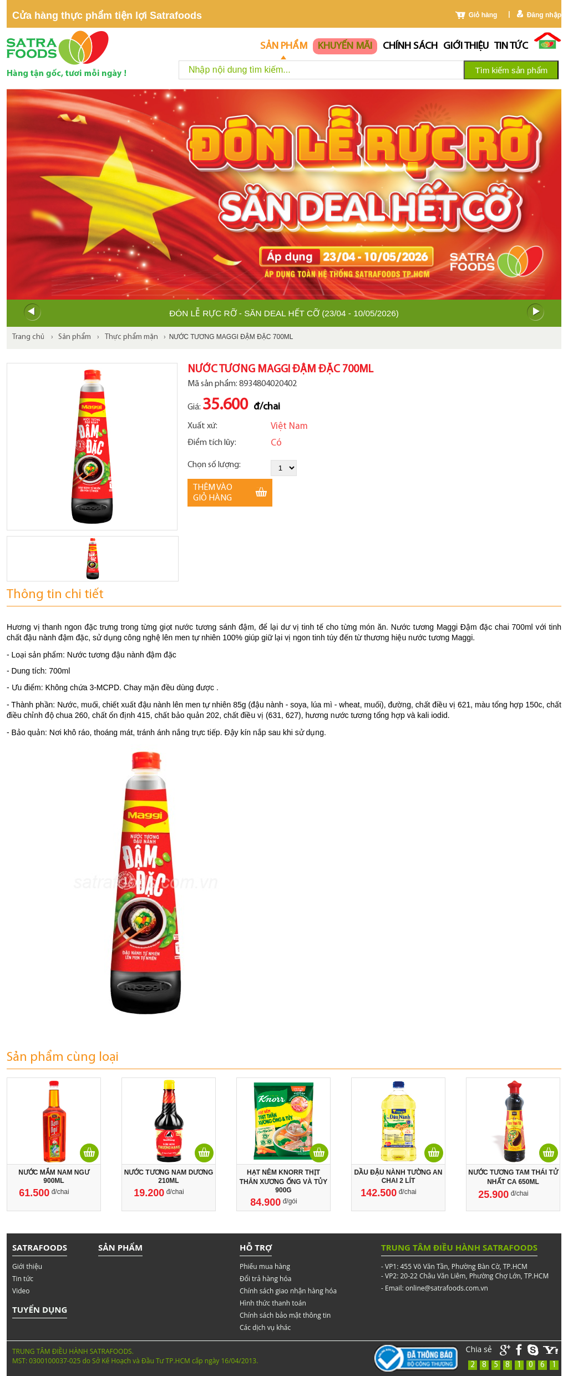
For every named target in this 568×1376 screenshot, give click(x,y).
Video (20, 1291)
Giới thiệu (466, 46)
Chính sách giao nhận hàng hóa (288, 1291)
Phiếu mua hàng (265, 1266)
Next (536, 312)
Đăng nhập (544, 15)
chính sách (410, 46)
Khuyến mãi (345, 46)
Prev (32, 312)
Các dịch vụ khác (265, 1327)
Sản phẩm (283, 46)
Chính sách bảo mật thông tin (285, 1315)
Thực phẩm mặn (131, 337)
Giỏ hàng (483, 15)
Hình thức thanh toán (273, 1303)
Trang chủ (28, 337)
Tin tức (511, 46)
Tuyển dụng (39, 1309)
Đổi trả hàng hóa (265, 1278)
